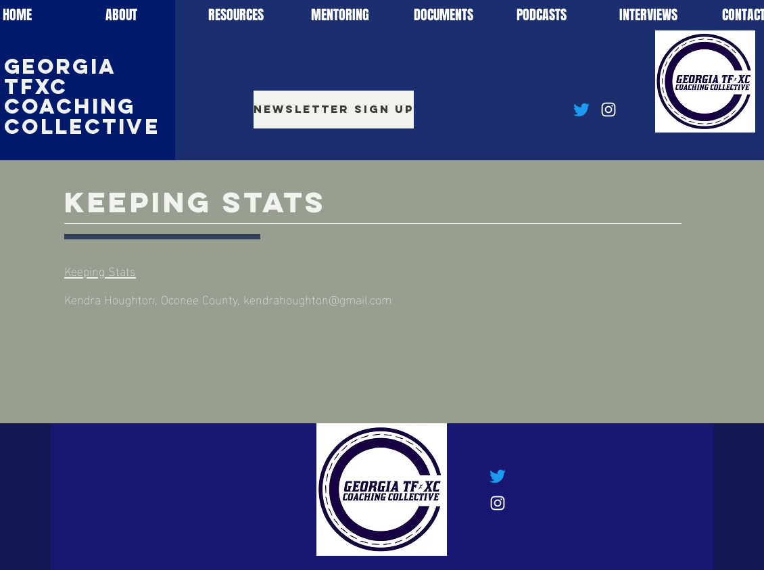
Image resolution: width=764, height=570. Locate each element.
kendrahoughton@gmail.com (317, 298)
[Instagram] (608, 109)
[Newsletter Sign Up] (334, 109)
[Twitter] (581, 109)
